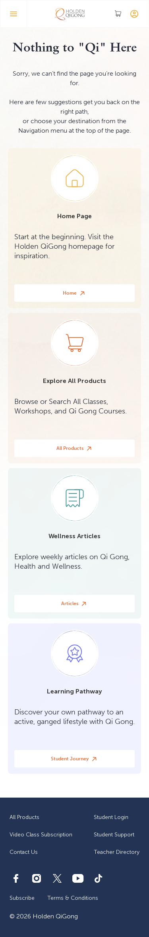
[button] (13, 13)
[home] (70, 14)
